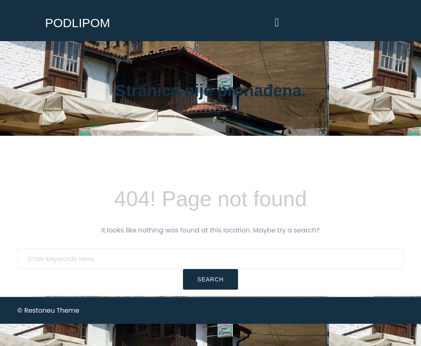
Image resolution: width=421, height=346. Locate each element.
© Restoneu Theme (48, 310)
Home (210, 112)
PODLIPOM (77, 23)
